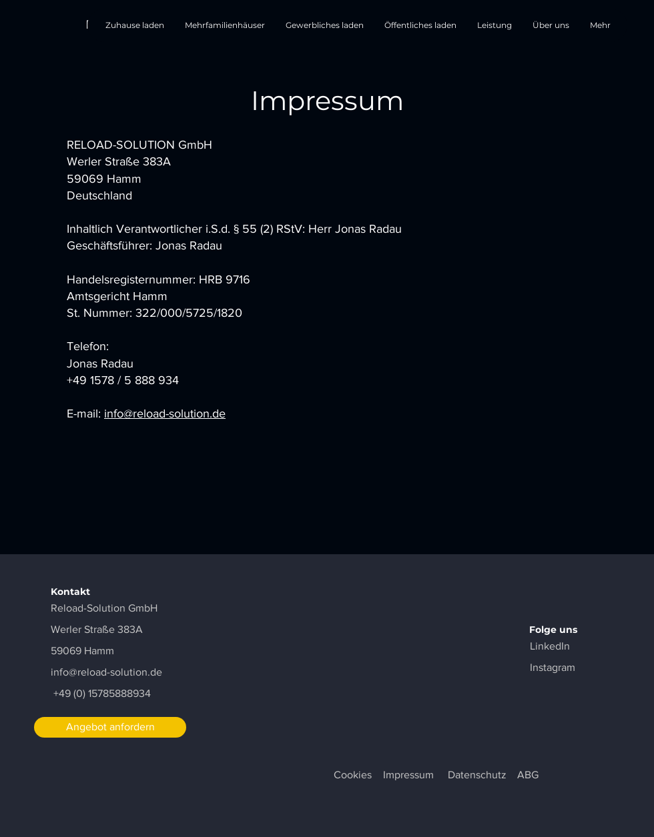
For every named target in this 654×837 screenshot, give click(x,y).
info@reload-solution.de (165, 413)
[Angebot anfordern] (110, 727)
